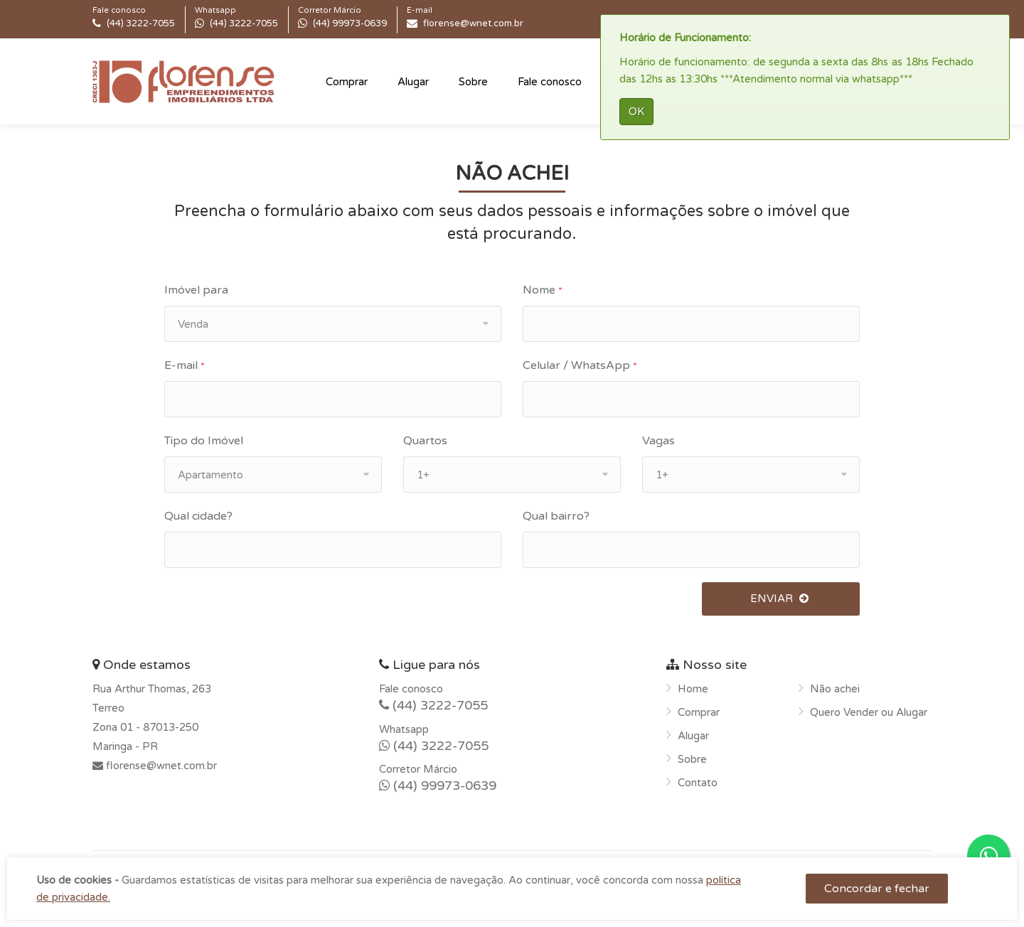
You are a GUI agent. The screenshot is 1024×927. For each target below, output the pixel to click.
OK (636, 111)
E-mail (184, 365)
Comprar (347, 81)
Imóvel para (196, 290)
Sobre (473, 81)
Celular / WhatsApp (580, 365)
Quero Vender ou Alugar (868, 712)
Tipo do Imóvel (203, 441)
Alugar (413, 81)
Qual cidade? (198, 516)
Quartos (425, 441)
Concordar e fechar (876, 889)
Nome (542, 290)
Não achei (835, 688)
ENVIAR (780, 598)
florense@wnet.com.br (160, 765)
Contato (698, 782)
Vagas (658, 441)
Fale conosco (550, 81)
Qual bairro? (556, 516)
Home (693, 688)
